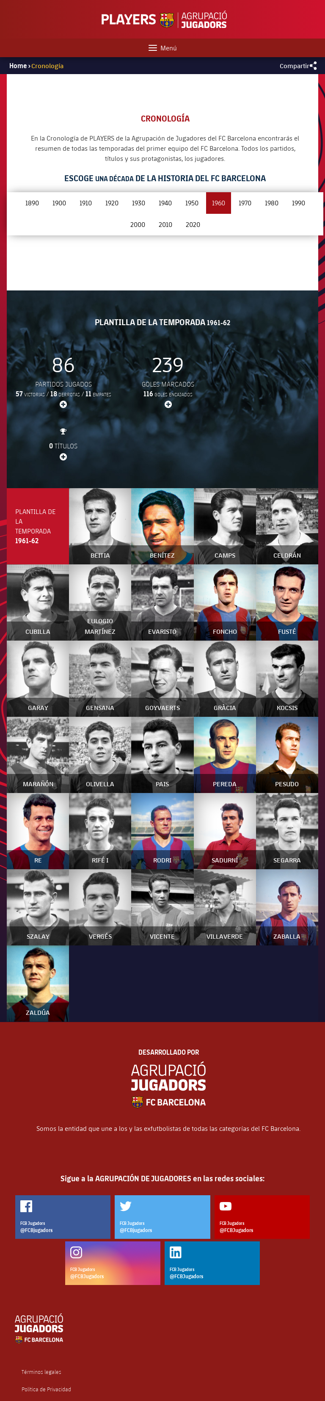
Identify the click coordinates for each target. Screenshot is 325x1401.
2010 (165, 224)
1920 (111, 203)
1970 (245, 203)
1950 (191, 203)
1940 (165, 203)
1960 (218, 203)
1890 (32, 203)
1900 (59, 203)
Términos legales (41, 1320)
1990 (298, 203)
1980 (271, 203)
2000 (137, 224)
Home (18, 65)
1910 (86, 203)
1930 (138, 203)
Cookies (31, 1354)
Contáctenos (36, 1371)
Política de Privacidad (46, 1337)
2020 (193, 224)
